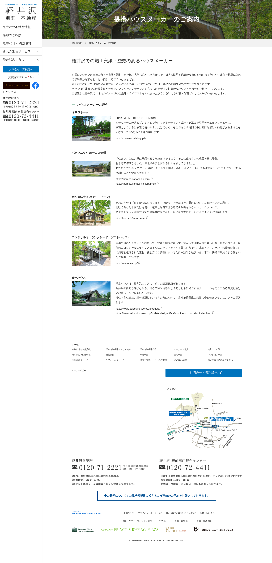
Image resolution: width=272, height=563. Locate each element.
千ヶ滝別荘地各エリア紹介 (118, 349)
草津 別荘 (163, 521)
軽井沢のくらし (13, 59)
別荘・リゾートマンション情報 (137, 521)
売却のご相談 (12, 35)
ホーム (75, 344)
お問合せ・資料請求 (21, 69)
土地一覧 (178, 354)
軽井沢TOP (77, 43)
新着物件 (110, 354)
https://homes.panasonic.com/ (133, 178)
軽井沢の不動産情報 (17, 27)
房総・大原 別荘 (204, 521)
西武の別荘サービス (17, 51)
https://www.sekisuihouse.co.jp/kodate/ (138, 308)
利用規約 (127, 513)
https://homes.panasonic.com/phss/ (136, 183)
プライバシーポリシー (148, 513)
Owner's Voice (180, 360)
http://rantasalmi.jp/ (127, 263)
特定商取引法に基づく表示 (220, 360)
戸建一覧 (144, 354)
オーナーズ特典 (181, 349)
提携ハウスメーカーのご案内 (153, 360)
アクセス (9, 91)
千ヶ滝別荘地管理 (148, 349)
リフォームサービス (115, 360)
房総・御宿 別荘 (182, 521)
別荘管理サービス (80, 360)
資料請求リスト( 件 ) (21, 77)
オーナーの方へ (79, 370)
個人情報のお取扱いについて (179, 513)
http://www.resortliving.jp (130, 138)
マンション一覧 (215, 354)
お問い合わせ (206, 513)
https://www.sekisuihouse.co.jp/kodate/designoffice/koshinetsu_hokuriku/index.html (163, 313)
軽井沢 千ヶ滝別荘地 (17, 43)
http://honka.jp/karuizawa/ (130, 218)
